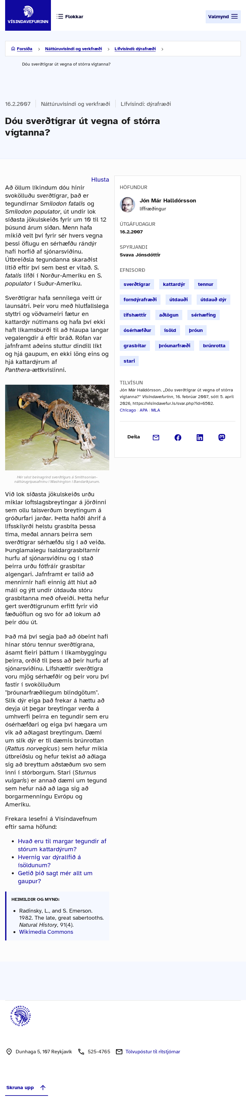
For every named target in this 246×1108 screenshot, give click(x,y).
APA (144, 410)
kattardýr (174, 284)
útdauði (178, 299)
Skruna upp (26, 1087)
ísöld (170, 330)
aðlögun (168, 315)
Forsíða (24, 48)
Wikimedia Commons (46, 931)
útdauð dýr (213, 299)
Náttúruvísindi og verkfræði (73, 48)
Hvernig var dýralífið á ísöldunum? (49, 861)
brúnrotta (214, 345)
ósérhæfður (137, 330)
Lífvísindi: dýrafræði (135, 48)
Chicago (128, 410)
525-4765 (99, 1052)
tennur (205, 284)
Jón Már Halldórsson (168, 200)
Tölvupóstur (153, 1052)
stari (129, 361)
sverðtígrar (137, 284)
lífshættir (135, 315)
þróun (196, 330)
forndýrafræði (140, 299)
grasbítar (135, 345)
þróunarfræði (174, 345)
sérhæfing (203, 315)
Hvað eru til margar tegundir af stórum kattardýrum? (62, 845)
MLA (155, 410)
